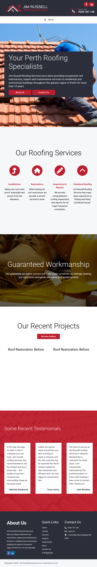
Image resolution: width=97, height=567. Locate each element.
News (44, 546)
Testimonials (47, 542)
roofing (45, 531)
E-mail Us (70, 531)
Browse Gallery (48, 335)
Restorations (37, 184)
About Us (13, 91)
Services (45, 535)
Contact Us (37, 91)
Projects (45, 538)
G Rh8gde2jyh (47, 553)
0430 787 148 (86, 11)
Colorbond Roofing (82, 184)
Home (44, 528)
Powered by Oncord (50, 563)
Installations (14, 184)
